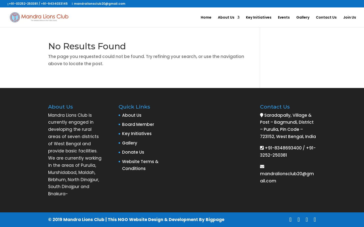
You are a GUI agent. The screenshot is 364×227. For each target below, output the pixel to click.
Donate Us (133, 152)
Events (284, 18)
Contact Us (326, 18)
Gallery (302, 18)
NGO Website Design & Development (158, 220)
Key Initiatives (258, 18)
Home (206, 18)
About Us (226, 18)
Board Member (138, 124)
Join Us (349, 18)
